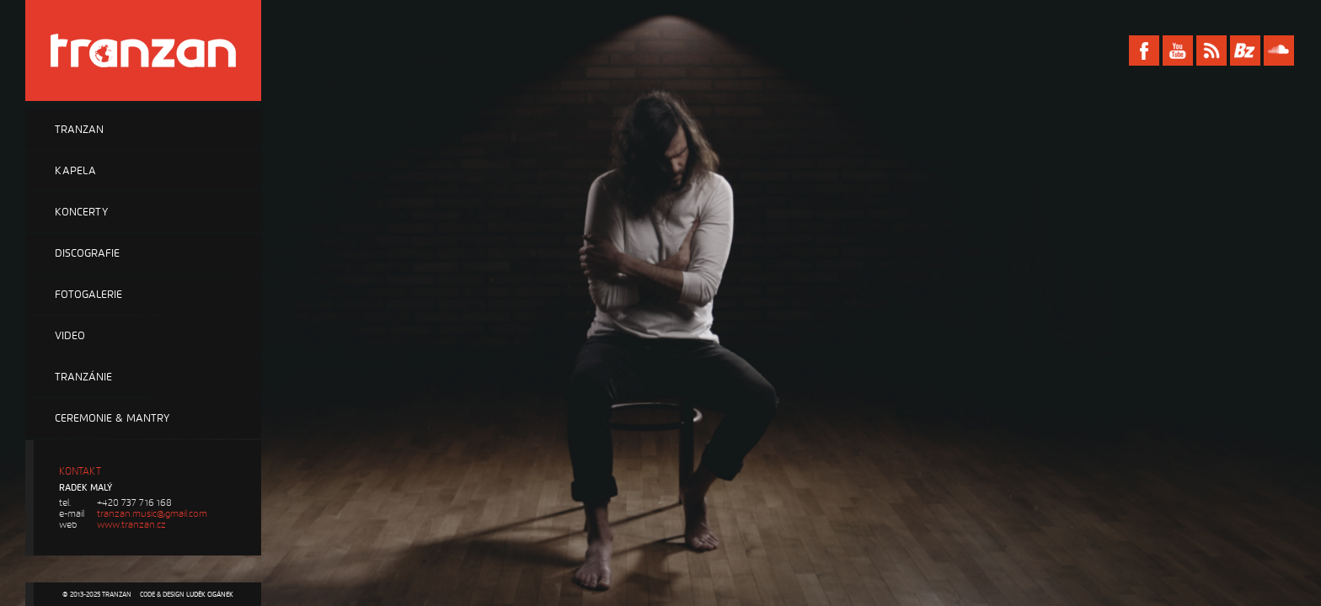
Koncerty (81, 212)
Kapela (75, 171)
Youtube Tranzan (1178, 50)
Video (70, 336)
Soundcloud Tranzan (1279, 50)
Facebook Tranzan (1144, 50)
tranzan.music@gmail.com (152, 513)
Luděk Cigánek (209, 594)
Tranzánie (83, 377)
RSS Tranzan (1211, 50)
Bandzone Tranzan (1245, 50)
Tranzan (79, 129)
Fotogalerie (88, 294)
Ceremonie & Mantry (112, 418)
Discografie (87, 253)
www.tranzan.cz (131, 524)
